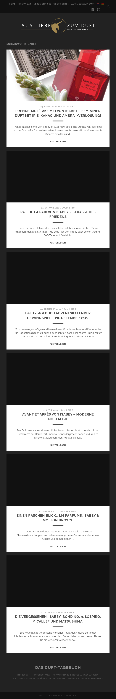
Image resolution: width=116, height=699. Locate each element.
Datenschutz (42, 675)
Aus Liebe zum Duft (83, 4)
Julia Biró (69, 107)
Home (12, 4)
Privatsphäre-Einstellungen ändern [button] (75, 675)
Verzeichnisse (42, 4)
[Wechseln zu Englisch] (98, 4)
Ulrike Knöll (68, 511)
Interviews (25, 4)
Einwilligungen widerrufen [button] (85, 678)
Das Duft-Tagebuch (58, 667)
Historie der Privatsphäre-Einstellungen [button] (39, 678)
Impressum (23, 675)
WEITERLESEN (58, 141)
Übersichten (61, 4)
